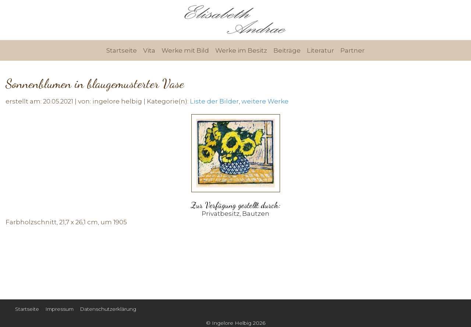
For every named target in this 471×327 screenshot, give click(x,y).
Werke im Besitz (241, 50)
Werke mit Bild (185, 50)
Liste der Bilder (214, 101)
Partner (352, 50)
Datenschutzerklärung (108, 309)
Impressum (59, 309)
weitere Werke (264, 101)
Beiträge (287, 50)
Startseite (121, 50)
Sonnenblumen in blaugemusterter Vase (95, 83)
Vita (149, 50)
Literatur (320, 50)
